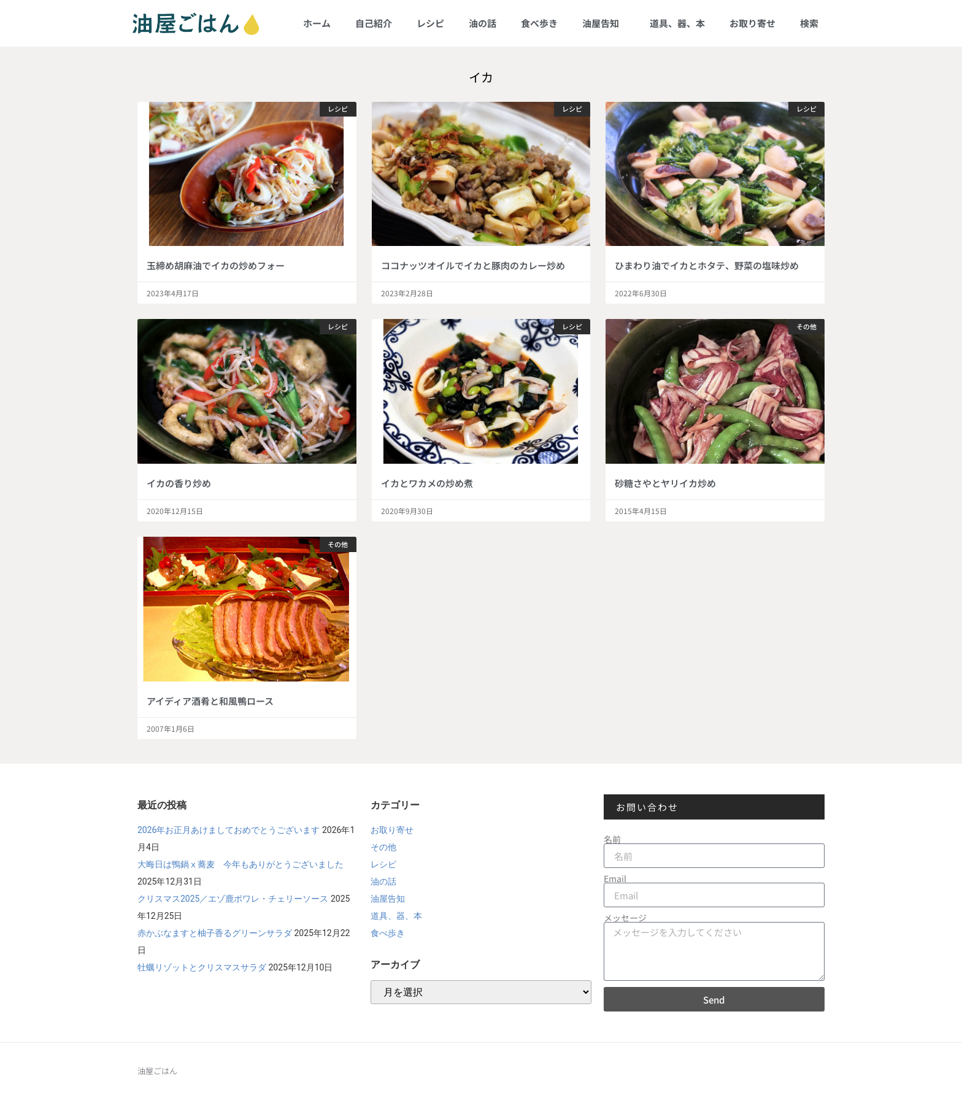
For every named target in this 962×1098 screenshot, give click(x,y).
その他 (383, 847)
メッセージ (625, 917)
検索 (809, 23)
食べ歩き (539, 23)
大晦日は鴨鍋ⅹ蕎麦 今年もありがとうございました (240, 864)
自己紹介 (373, 23)
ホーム (317, 23)
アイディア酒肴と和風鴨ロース (210, 700)
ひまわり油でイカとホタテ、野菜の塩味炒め (707, 265)
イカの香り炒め (179, 483)
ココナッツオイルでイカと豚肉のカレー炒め (473, 265)
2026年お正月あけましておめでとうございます (228, 830)
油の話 (482, 23)
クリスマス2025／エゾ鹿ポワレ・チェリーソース (232, 899)
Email (615, 878)
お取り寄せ (752, 23)
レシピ (430, 23)
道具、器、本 (677, 23)
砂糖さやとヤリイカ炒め (665, 483)
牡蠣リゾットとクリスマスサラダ (201, 967)
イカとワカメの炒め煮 (427, 483)
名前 (612, 839)
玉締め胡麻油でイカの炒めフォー (216, 265)
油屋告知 (603, 23)
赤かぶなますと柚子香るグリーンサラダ (214, 933)
